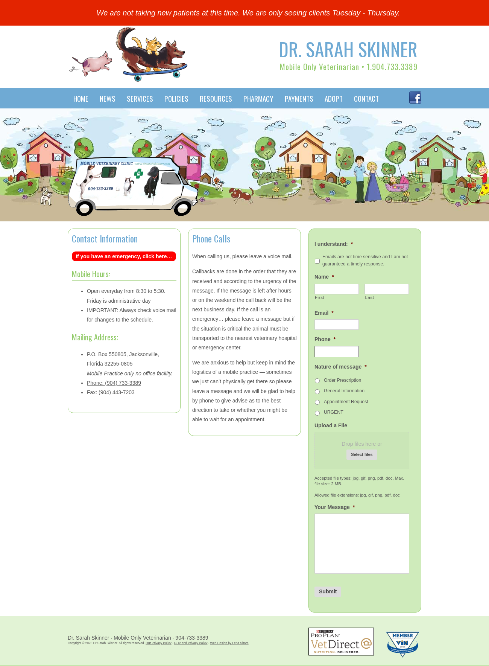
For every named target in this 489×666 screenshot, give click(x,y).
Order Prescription (342, 380)
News (107, 98)
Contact (366, 98)
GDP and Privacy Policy (191, 643)
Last (369, 297)
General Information (344, 390)
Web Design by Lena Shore (229, 643)
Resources (216, 98)
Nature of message (340, 367)
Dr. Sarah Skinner (348, 48)
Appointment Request (346, 401)
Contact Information (105, 238)
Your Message (334, 507)
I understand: (333, 244)
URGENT (333, 412)
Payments (299, 98)
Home (80, 98)
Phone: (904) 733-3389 (114, 383)
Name (324, 277)
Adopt (334, 98)
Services (140, 98)
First (319, 297)
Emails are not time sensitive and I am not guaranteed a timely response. (365, 260)
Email (324, 313)
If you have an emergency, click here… (124, 256)
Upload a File (330, 425)
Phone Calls (211, 238)
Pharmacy (258, 98)
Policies (176, 98)
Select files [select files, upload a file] (361, 454)
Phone (325, 339)
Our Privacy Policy (158, 643)
